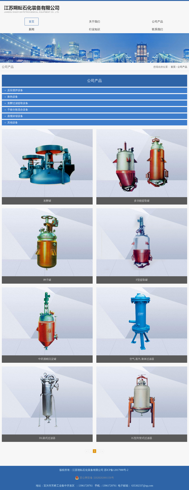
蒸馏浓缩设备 (15, 116)
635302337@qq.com (142, 485)
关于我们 (94, 21)
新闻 (31, 29)
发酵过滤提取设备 (17, 103)
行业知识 (94, 29)
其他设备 (12, 122)
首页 (31, 21)
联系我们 (157, 29)
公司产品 (157, 21)
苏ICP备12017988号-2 (116, 470)
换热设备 (12, 96)
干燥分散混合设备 (17, 109)
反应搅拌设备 (15, 90)
